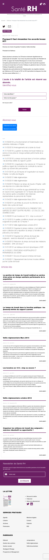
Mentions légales (31, 517)
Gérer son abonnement (33, 501)
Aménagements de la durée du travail (27, 148)
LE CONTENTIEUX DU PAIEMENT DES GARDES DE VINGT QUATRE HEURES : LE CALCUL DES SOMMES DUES (23, 211)
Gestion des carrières (9, 543)
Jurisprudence (31, 540)
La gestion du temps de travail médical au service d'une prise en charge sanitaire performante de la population (23, 153)
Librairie (5, 520)
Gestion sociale (7, 546)
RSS (28, 526)
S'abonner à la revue (10, 125)
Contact (29, 520)
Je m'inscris (24, 481)
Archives (5, 523)
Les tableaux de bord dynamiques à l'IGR (28, 247)
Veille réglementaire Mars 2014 (24, 200)
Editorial (9, 20)
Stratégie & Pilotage (8, 549)
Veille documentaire (32, 546)
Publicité (29, 523)
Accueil (3, 20)
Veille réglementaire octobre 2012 (26, 225)
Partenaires (6, 526)
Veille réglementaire (20, 178)
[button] (24, 109)
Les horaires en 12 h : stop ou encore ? (28, 216)
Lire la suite (42, 300)
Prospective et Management (11, 552)
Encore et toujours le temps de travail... (28, 256)
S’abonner (29, 499)
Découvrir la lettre (32, 496)
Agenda (5, 517)
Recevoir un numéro (10, 129)
